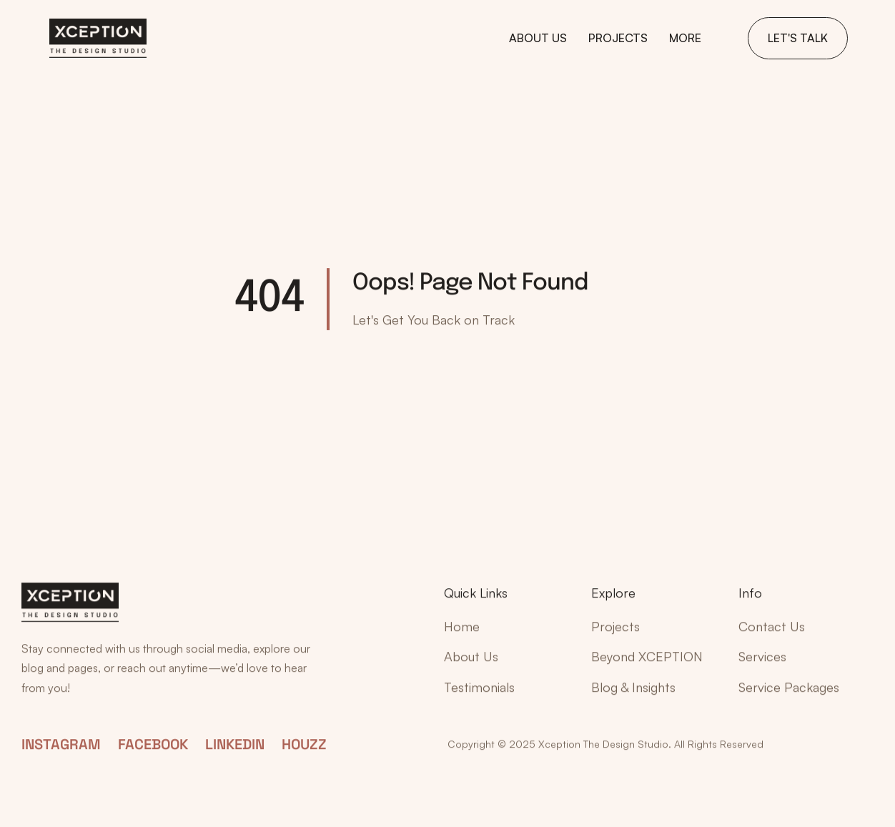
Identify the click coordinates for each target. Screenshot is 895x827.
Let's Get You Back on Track (433, 319)
